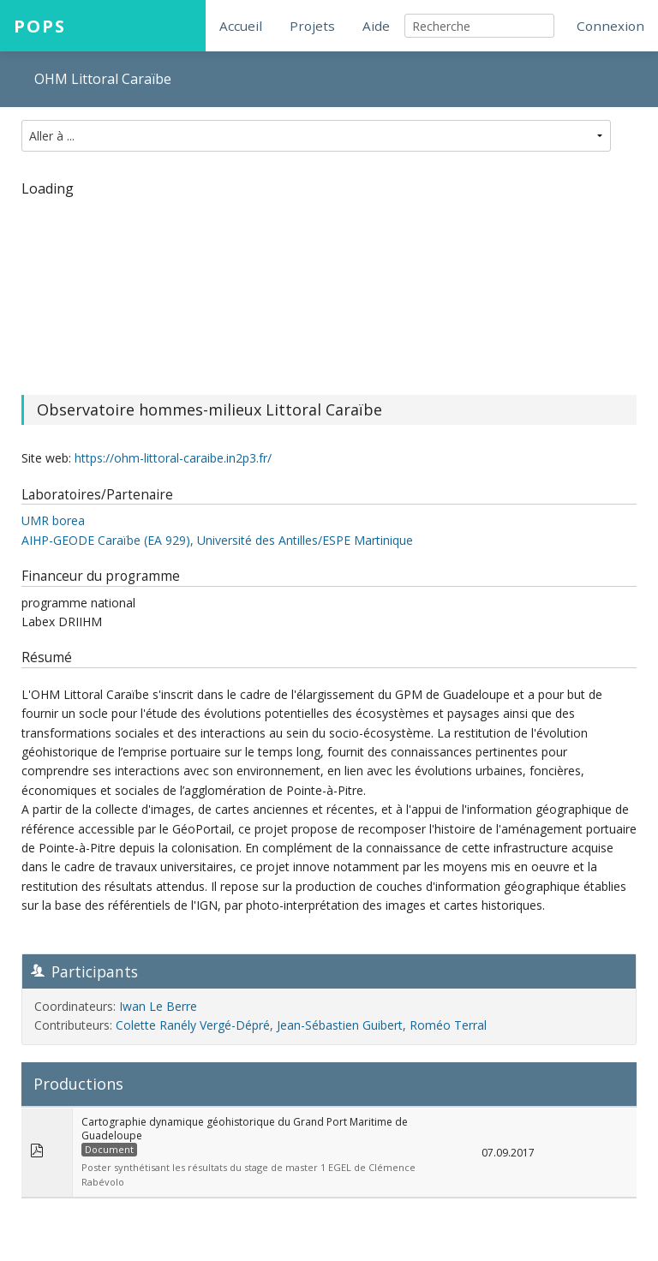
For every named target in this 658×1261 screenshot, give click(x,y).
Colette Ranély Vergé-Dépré (193, 1025)
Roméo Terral (448, 1025)
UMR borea (53, 520)
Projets (312, 25)
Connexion (610, 25)
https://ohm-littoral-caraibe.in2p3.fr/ (173, 458)
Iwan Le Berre (158, 1006)
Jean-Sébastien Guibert (340, 1025)
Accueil (240, 25)
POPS (40, 26)
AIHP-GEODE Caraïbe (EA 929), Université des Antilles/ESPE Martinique (217, 540)
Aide (376, 25)
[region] (329, 285)
